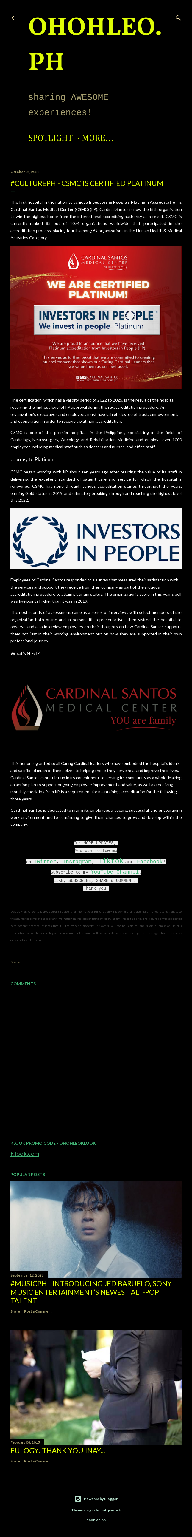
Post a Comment (38, 1311)
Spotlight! (51, 138)
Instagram (77, 862)
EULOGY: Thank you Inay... (57, 1450)
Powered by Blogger (96, 1498)
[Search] (178, 16)
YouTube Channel (114, 872)
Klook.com (24, 1153)
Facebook (150, 862)
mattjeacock (110, 1510)
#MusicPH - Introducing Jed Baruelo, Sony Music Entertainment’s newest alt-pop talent (91, 1292)
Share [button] (15, 962)
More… (98, 138)
